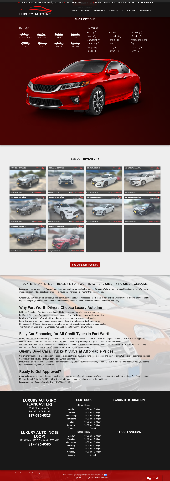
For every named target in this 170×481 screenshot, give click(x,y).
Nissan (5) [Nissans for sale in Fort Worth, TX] (136, 47)
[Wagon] (75, 44)
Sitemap (88, 474)
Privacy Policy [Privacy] (36, 473)
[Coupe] (25, 44)
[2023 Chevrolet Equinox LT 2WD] (28, 180)
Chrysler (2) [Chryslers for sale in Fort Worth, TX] (93, 43)
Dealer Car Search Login (69, 474)
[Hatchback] (42, 36)
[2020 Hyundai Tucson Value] (104, 238)
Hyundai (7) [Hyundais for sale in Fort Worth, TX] (115, 36)
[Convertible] (26, 36)
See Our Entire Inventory (85, 264)
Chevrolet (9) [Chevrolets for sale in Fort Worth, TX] (94, 39)
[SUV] (58, 36)
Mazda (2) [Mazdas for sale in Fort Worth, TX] (136, 36)
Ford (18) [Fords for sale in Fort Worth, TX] (92, 50)
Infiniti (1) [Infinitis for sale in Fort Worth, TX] (114, 39)
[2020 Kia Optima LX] (142, 209)
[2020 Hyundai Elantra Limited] (104, 209)
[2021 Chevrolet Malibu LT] (142, 180)
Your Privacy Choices (99, 474)
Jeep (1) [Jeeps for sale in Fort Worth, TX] (113, 43)
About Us (22, 473)
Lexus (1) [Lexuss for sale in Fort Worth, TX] (114, 50)
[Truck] (58, 44)
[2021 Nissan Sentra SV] (104, 180)
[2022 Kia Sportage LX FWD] (66, 180)
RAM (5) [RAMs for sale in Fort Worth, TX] (135, 50)
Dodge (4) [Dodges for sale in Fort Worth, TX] (92, 47)
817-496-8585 (145, 2)
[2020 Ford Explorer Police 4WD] (66, 238)
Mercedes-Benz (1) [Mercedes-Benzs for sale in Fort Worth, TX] (139, 41)
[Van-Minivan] (75, 36)
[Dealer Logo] (35, 11)
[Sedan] (42, 44)
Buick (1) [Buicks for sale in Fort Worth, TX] (91, 36)
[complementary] (162, 473)
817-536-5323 (74, 2)
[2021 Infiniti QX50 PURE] (66, 209)
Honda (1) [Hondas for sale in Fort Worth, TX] (114, 32)
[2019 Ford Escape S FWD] (142, 238)
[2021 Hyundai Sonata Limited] (28, 209)
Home (17, 473)
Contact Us (28, 473)
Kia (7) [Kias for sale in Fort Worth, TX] (112, 47)
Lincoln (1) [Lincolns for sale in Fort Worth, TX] (136, 32)
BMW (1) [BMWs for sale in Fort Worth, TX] (91, 32)
